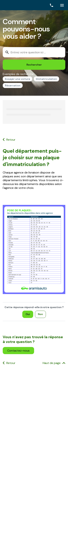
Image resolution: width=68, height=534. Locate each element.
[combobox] (34, 52)
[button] (18, 350)
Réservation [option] (12, 85)
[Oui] (27, 314)
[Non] (40, 314)
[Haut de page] (54, 363)
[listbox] (34, 82)
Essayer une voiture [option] (17, 79)
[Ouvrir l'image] (34, 249)
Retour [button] (10, 140)
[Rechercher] (34, 65)
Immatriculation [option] (46, 79)
